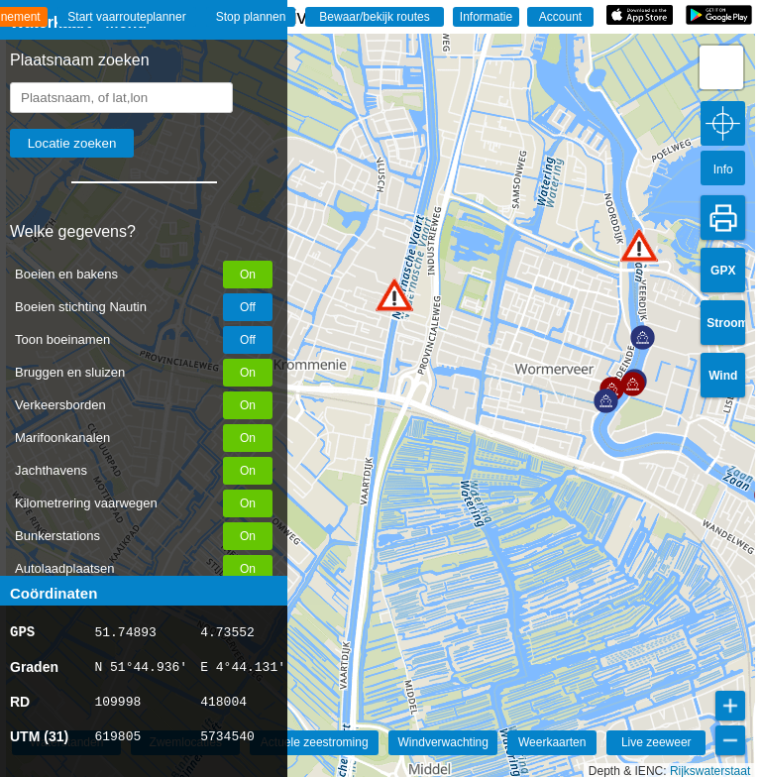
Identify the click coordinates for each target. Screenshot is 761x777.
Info (723, 169)
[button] (394, 295)
